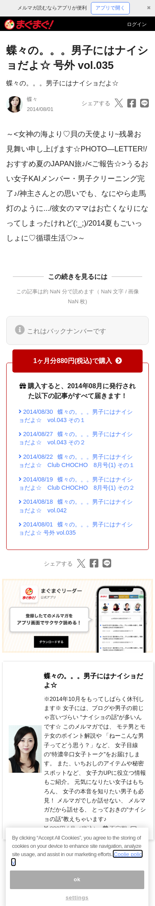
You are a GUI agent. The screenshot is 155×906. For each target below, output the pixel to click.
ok (77, 887)
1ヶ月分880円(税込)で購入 (77, 360)
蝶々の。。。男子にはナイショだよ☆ (62, 83)
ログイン (137, 24)
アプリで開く (110, 8)
